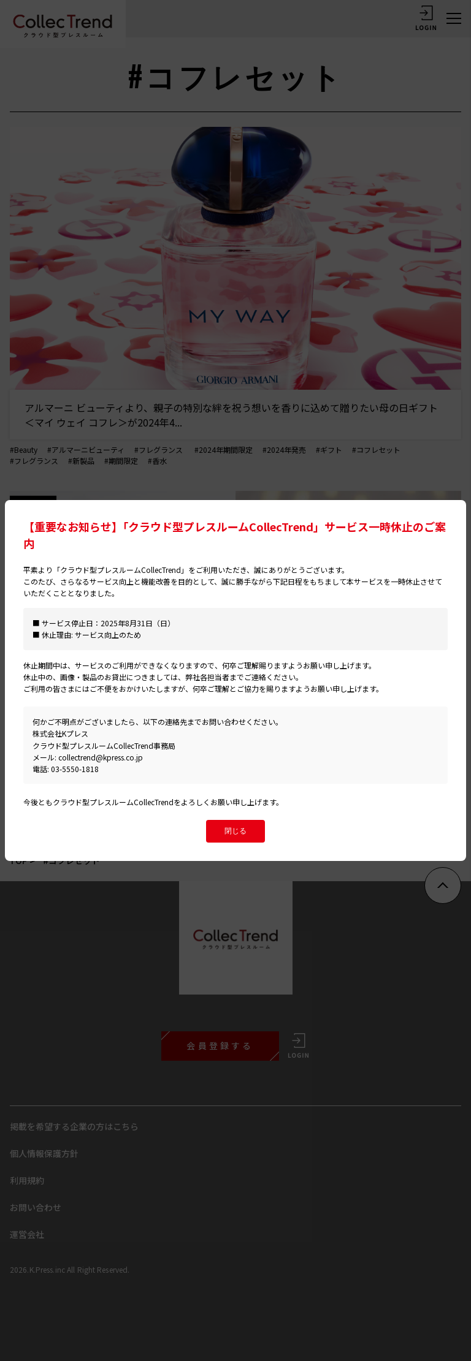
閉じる (235, 831)
